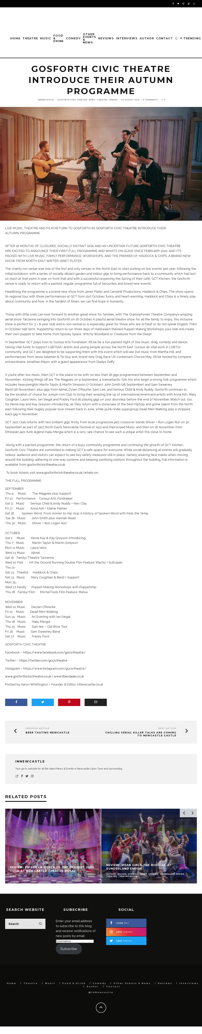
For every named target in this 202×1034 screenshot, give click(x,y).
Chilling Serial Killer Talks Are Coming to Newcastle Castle (140, 734)
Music (45, 38)
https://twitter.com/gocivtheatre (43, 660)
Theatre (30, 38)
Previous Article (38, 728)
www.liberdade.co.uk (69, 676)
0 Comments (150, 100)
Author (147, 38)
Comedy (73, 38)
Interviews (127, 38)
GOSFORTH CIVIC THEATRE (116, 228)
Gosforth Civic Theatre (72, 100)
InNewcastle (46, 100)
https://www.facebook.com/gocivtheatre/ (54, 652)
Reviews (106, 38)
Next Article (167, 728)
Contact (164, 38)
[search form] (25, 924)
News (92, 100)
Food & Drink (58, 38)
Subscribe (68, 949)
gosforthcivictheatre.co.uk (46, 464)
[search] (40, 924)
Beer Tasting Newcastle (48, 732)
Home (15, 38)
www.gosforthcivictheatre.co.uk (28, 676)
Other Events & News (89, 38)
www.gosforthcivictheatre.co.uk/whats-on (67, 472)
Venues (113, 100)
